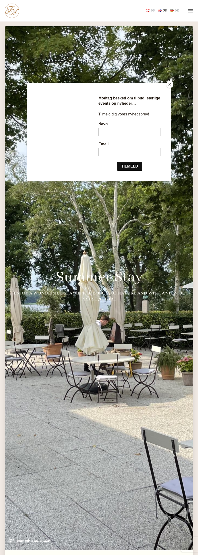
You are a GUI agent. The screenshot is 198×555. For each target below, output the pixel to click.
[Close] (169, 84)
